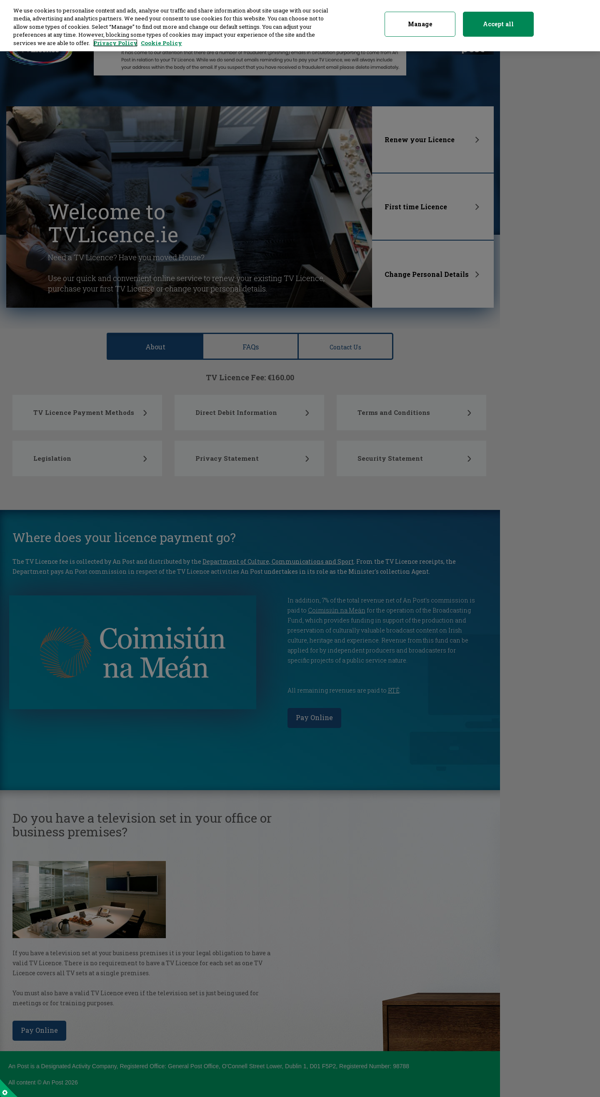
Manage (420, 19)
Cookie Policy (161, 37)
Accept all (498, 19)
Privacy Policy (115, 37)
